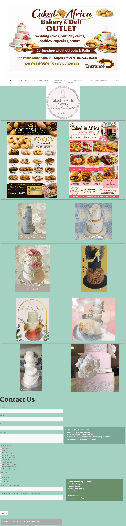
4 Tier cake (5, 482)
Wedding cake (6, 450)
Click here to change (8, 464)
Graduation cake (6, 462)
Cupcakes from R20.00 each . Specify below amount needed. (20, 494)
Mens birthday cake (7, 453)
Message (3, 432)
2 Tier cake (5, 477)
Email (2, 415)
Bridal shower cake (7, 457)
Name (2, 407)
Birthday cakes (78, 80)
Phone (2, 424)
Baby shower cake (7, 455)
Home (9, 80)
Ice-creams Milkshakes (99, 80)
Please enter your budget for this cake (12, 485)
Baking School (60, 80)
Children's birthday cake (9, 469)
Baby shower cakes (41, 80)
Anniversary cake (7, 460)
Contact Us (22, 80)
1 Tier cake (4, 475)
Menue (70, 82)
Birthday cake (5, 448)
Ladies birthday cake (8, 467)
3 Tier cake (5, 479)
